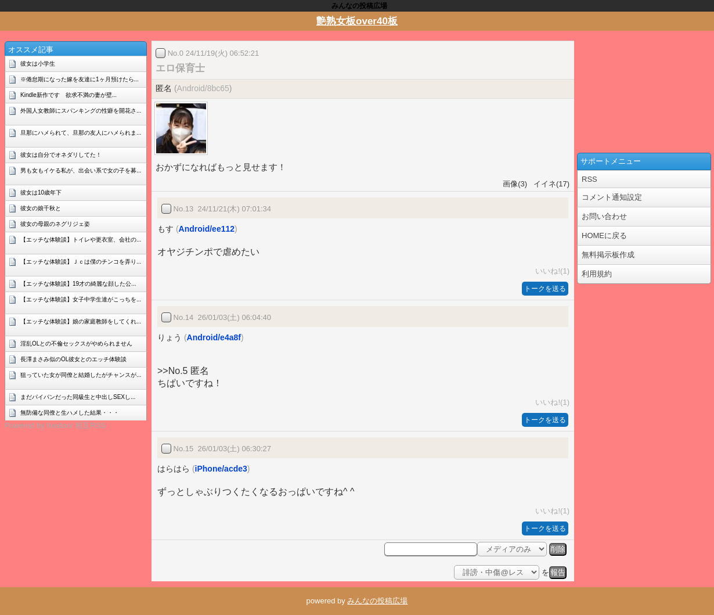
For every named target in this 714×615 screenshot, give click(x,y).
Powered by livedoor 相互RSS (55, 425)
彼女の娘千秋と (40, 208)
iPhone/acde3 (221, 468)
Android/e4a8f (214, 337)
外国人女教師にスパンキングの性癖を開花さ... (80, 110)
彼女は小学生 (37, 63)
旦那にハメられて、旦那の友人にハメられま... (80, 133)
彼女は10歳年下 (41, 192)
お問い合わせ (604, 216)
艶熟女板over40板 (357, 21)
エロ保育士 (180, 68)
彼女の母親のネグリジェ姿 (55, 224)
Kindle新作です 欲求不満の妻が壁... (68, 95)
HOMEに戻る (604, 235)
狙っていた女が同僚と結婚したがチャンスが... (80, 375)
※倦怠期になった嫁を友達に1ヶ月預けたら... (79, 79)
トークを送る (545, 289)
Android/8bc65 (203, 88)
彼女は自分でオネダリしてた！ (61, 155)
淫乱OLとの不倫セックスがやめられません (76, 343)
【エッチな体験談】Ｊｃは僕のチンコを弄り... (80, 261)
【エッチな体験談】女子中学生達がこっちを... (80, 299)
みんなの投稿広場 (377, 600)
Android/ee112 (207, 228)
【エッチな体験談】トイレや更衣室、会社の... (80, 239)
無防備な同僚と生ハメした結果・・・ (69, 412)
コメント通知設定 (612, 197)
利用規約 (597, 273)
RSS (589, 179)
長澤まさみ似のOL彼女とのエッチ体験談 (73, 359)
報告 (557, 572)
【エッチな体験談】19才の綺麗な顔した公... (78, 283)
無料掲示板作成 (608, 254)
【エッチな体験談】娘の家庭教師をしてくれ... (80, 321)
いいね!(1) (550, 271)
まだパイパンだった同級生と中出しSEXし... (77, 397)
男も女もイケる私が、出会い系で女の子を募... (80, 170)
